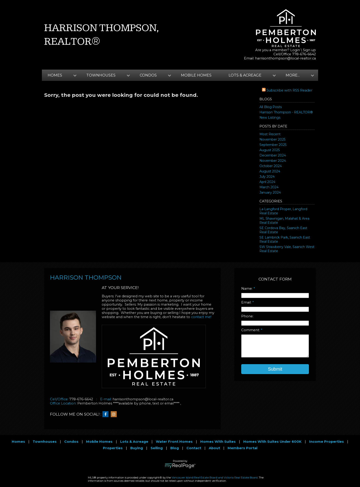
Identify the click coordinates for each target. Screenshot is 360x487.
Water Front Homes (174, 442)
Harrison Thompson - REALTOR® (286, 112)
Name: (247, 288)
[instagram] (115, 414)
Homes (18, 442)
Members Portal (242, 448)
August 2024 (269, 171)
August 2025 (269, 150)
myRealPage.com (180, 466)
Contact (193, 448)
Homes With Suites (218, 442)
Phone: (247, 316)
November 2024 (272, 161)
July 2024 (267, 176)
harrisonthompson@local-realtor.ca (285, 58)
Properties (113, 448)
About (214, 448)
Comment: (251, 330)
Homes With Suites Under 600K (272, 442)
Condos (71, 442)
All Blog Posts (270, 107)
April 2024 (267, 182)
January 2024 (270, 192)
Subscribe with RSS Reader (287, 90)
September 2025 (272, 145)
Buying (136, 448)
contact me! (201, 317)
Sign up (309, 50)
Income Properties (326, 442)
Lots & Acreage (134, 442)
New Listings (269, 117)
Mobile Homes (196, 75)
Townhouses (45, 442)
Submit (275, 369)
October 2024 (270, 166)
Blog (174, 448)
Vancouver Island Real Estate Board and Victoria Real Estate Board (214, 477)
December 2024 (272, 155)
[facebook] (106, 414)
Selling (157, 448)
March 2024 (269, 187)
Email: (246, 302)
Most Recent (270, 134)
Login (295, 50)
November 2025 (272, 139)
